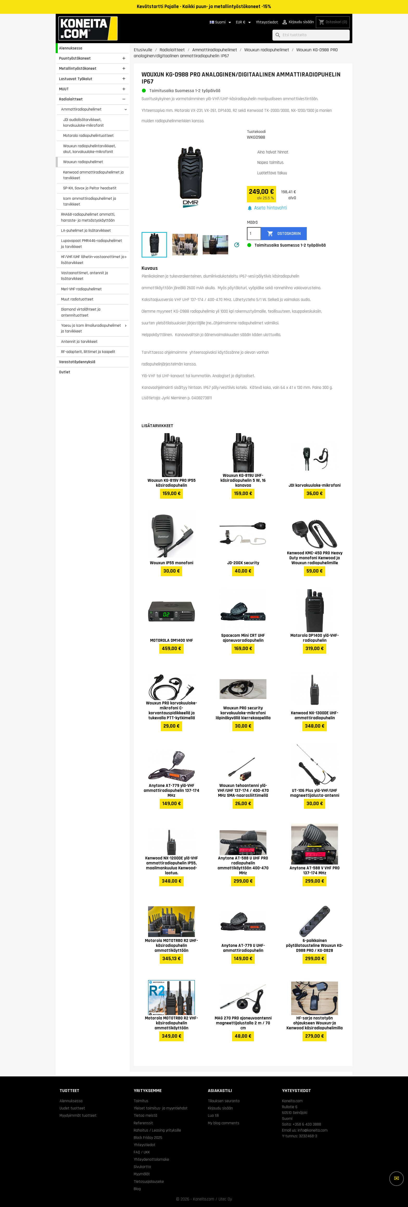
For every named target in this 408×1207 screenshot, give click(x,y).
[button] (267, 208)
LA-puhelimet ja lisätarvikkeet (86, 230)
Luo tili (213, 1115)
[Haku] (311, 35)
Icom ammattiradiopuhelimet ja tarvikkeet (89, 201)
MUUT (64, 89)
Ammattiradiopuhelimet (81, 109)
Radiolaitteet (71, 99)
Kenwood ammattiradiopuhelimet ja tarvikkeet (93, 175)
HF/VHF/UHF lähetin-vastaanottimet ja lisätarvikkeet (92, 259)
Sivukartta (142, 1166)
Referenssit (143, 1123)
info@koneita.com (313, 1130)
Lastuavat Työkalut (75, 78)
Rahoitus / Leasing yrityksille (157, 1130)
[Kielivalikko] (221, 22)
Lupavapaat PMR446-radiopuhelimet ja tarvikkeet (91, 243)
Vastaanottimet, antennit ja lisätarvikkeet (84, 275)
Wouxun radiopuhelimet (83, 161)
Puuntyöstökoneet (75, 58)
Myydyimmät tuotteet (78, 1115)
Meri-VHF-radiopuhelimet (81, 289)
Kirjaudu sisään (220, 1108)
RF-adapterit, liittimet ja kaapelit (88, 351)
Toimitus (141, 1100)
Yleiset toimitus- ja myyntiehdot (161, 1108)
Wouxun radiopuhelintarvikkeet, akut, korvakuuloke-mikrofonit (89, 149)
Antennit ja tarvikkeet (79, 341)
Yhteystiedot (267, 22)
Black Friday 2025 (148, 1137)
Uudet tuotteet (72, 1108)
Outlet (64, 372)
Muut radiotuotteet (77, 299)
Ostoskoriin (284, 233)
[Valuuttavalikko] (244, 22)
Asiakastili (220, 1091)
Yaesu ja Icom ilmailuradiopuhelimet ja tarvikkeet (91, 328)
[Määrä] (254, 233)
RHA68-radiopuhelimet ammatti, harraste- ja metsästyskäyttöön (88, 217)
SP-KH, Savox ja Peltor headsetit (90, 188)
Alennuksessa (70, 48)
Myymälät (142, 1174)
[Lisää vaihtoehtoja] (396, 1178)
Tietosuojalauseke (149, 1181)
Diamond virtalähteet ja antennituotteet (80, 312)
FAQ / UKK (142, 1152)
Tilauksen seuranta (224, 1100)
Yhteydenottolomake (151, 1159)
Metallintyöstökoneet (78, 68)
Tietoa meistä (145, 1115)
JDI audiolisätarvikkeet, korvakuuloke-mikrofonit (83, 122)
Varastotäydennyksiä (77, 361)
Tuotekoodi (256, 131)
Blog (137, 1188)
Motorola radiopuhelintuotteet (88, 135)
